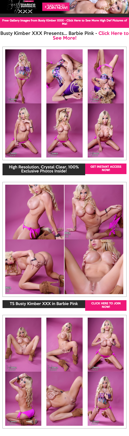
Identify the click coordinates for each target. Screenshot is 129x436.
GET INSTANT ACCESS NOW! (105, 169)
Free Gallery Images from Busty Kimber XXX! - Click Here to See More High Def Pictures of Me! (64, 22)
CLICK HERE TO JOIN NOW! (106, 305)
